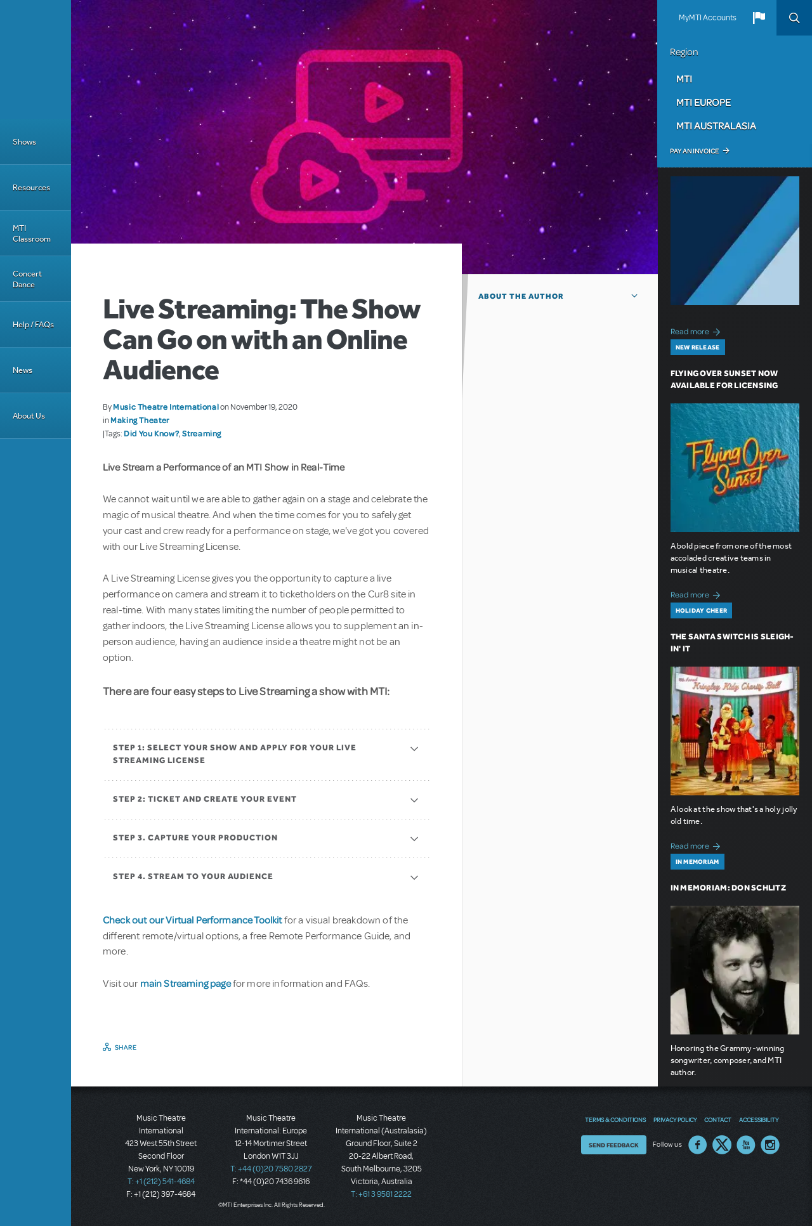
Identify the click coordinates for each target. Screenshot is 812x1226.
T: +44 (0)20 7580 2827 (271, 1169)
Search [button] (794, 18)
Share (126, 1047)
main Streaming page (185, 983)
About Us (29, 415)
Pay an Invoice (694, 151)
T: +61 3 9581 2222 (381, 1194)
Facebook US (697, 1144)
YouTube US (746, 1144)
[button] (758, 18)
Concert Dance (27, 279)
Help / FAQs (33, 324)
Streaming (201, 433)
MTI (684, 78)
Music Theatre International (166, 406)
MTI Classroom (32, 233)
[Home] (35, 59)
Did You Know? (151, 433)
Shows (24, 141)
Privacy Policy (675, 1119)
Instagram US (770, 1144)
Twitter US (721, 1144)
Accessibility (758, 1119)
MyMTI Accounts (708, 18)
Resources (31, 187)
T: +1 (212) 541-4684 (161, 1182)
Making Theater (139, 420)
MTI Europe (703, 102)
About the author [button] (521, 296)
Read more (697, 330)
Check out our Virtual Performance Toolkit (192, 919)
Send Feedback (614, 1145)
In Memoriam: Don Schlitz (728, 887)
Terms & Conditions (615, 1119)
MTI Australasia (716, 125)
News (22, 370)
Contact (717, 1119)
